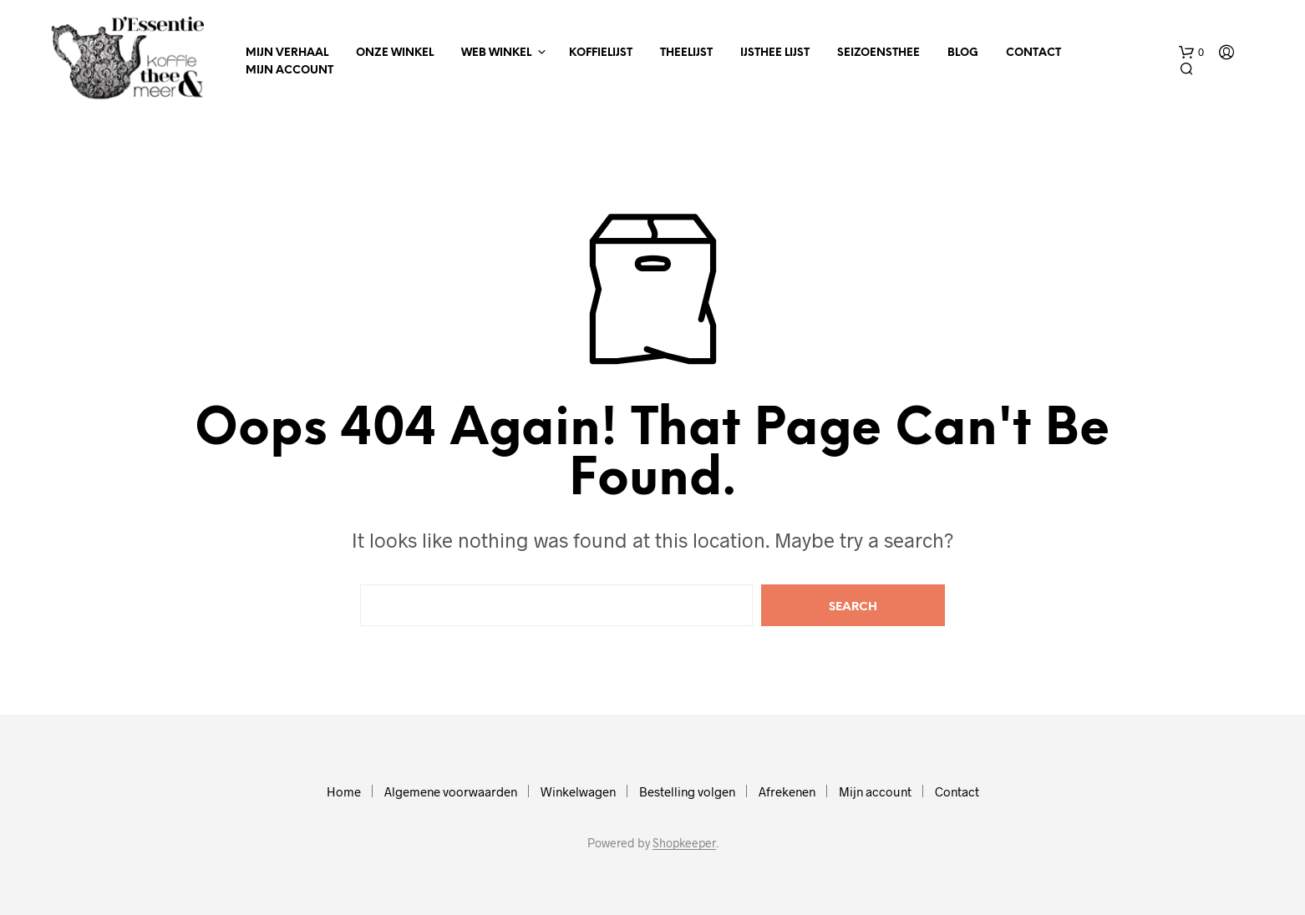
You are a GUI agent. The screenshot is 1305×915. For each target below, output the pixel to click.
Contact (1033, 53)
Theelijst (686, 53)
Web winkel (496, 53)
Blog (962, 53)
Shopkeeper (684, 843)
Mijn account (289, 70)
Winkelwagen (578, 791)
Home (344, 791)
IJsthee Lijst (775, 53)
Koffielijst (600, 53)
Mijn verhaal (287, 53)
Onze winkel (395, 53)
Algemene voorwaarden (450, 791)
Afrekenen (787, 791)
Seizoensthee (878, 53)
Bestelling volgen (687, 791)
